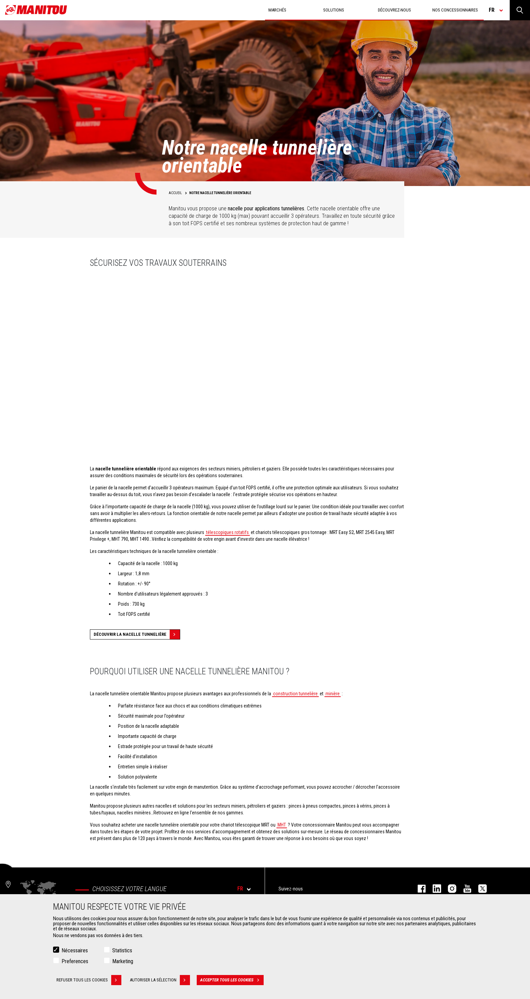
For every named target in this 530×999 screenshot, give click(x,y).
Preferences (75, 961)
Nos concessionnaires (455, 10)
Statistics (122, 950)
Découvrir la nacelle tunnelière (137, 634)
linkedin (433, 888)
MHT (282, 825)
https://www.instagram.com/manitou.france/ (448, 888)
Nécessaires (75, 950)
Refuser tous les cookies (88, 980)
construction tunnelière (295, 693)
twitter (479, 888)
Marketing (122, 961)
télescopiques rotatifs (227, 532)
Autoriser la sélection (160, 980)
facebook (418, 888)
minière (333, 693)
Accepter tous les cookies (232, 980)
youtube (464, 888)
